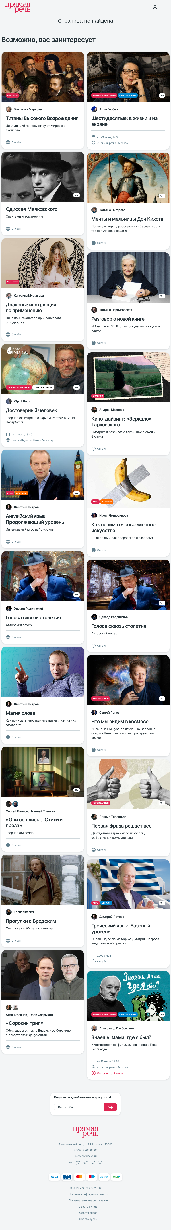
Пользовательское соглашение (88, 1200)
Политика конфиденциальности (88, 1194)
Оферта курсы (88, 1219)
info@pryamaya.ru (86, 1155)
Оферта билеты (88, 1206)
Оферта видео (88, 1212)
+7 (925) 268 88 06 (85, 1150)
